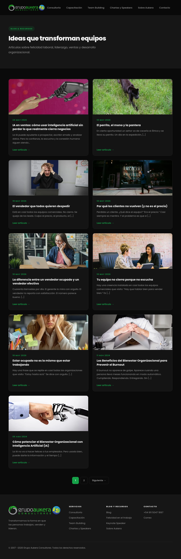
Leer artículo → (21, 149)
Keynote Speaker (115, 523)
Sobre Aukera (146, 7)
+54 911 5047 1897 (153, 512)
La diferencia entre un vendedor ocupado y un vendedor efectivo (46, 282)
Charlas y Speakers (121, 7)
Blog (108, 512)
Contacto (164, 7)
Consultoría (54, 7)
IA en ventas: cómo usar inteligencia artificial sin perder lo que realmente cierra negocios (48, 127)
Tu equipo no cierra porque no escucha (125, 280)
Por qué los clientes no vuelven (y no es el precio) (132, 206)
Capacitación (74, 7)
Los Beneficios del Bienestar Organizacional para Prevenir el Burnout (132, 363)
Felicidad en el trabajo (119, 517)
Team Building (96, 7)
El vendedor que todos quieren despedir (41, 206)
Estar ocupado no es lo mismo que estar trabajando (41, 363)
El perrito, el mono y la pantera (119, 125)
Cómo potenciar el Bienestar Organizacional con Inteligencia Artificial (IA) (48, 444)
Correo (147, 517)
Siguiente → (99, 480)
